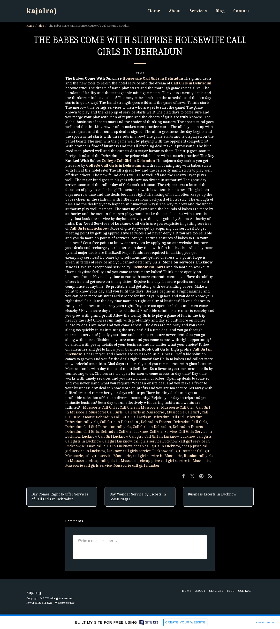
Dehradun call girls (81, 422)
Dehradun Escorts (156, 422)
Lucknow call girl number (174, 451)
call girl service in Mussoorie (157, 456)
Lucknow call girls (196, 436)
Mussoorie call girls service (88, 465)
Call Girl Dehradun (187, 417)
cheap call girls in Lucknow (157, 446)
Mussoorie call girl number (137, 465)
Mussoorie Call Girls (100, 407)
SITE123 (47, 602)
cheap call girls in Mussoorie (113, 460)
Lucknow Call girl (128, 436)
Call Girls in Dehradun (150, 417)
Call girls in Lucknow (83, 441)
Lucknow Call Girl (97, 436)
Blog (41, 25)
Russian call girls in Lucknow (107, 446)
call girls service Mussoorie (108, 456)
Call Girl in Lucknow (161, 436)
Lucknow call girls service (129, 451)
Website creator (65, 602)
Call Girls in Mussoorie (139, 407)
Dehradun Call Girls (113, 417)
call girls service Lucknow (155, 441)
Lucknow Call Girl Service (155, 431)
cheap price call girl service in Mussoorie (175, 460)
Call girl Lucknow (117, 441)
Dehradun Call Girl (81, 427)
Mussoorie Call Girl (177, 407)
